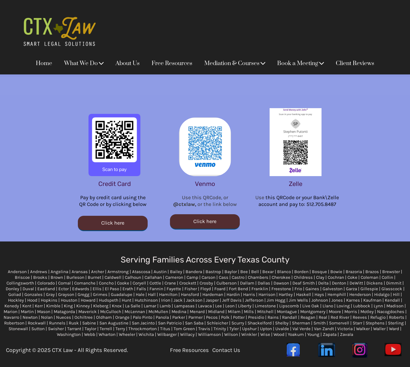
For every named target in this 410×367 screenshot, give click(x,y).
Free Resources (172, 63)
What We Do (84, 63)
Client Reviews (355, 63)
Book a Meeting (300, 63)
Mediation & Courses (234, 63)
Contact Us (226, 350)
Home (44, 63)
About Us (127, 63)
